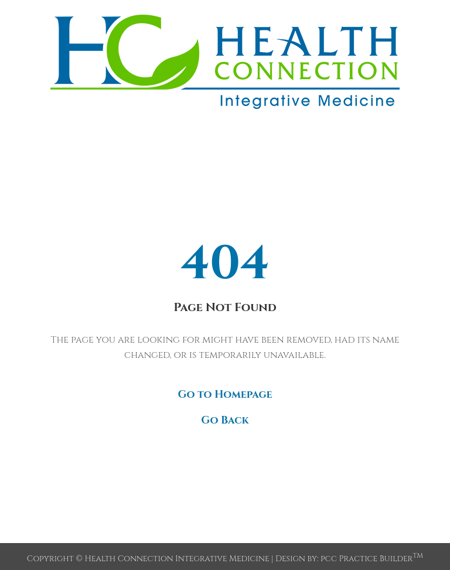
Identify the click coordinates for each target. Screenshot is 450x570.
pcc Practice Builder (372, 558)
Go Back (224, 420)
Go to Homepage (225, 394)
